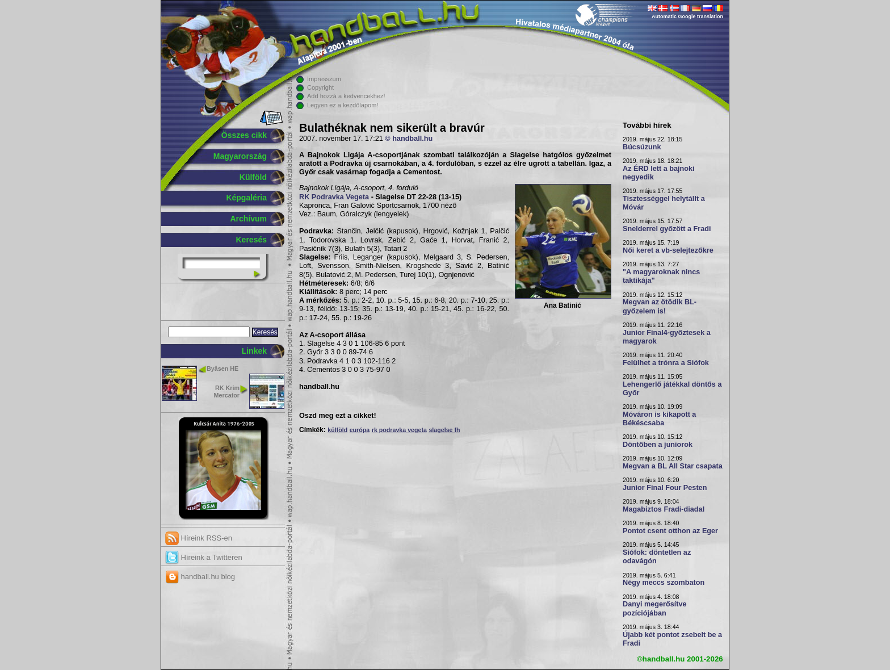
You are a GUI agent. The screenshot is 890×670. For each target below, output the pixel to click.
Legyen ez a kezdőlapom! (342, 105)
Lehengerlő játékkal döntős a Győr (672, 388)
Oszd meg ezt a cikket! (337, 416)
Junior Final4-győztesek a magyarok (667, 337)
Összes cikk (244, 135)
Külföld (253, 177)
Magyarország (240, 156)
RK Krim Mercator (227, 391)
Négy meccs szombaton (663, 583)
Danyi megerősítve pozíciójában (655, 608)
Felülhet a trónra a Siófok (666, 363)
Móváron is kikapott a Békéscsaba (659, 419)
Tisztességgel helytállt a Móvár (664, 203)
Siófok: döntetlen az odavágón (657, 556)
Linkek (254, 350)
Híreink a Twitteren (203, 557)
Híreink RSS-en (198, 538)
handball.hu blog (200, 576)
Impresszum (324, 79)
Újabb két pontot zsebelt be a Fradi (672, 639)
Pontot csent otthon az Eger (670, 531)
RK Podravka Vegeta (334, 197)
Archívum (248, 218)
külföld (337, 429)
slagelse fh (444, 429)
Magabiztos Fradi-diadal (663, 509)
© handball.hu (409, 139)
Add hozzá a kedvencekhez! (346, 96)
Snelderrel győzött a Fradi (667, 229)
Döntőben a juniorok (657, 445)
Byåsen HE (222, 368)
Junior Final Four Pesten (665, 488)
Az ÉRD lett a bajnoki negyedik (659, 173)
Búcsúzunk (642, 147)
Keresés (251, 239)
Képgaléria (246, 197)
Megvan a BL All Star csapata (673, 466)
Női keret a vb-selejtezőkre (668, 250)
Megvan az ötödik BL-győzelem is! (659, 306)
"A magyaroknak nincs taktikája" (661, 276)
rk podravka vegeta (399, 429)
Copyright (320, 87)
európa (360, 429)
